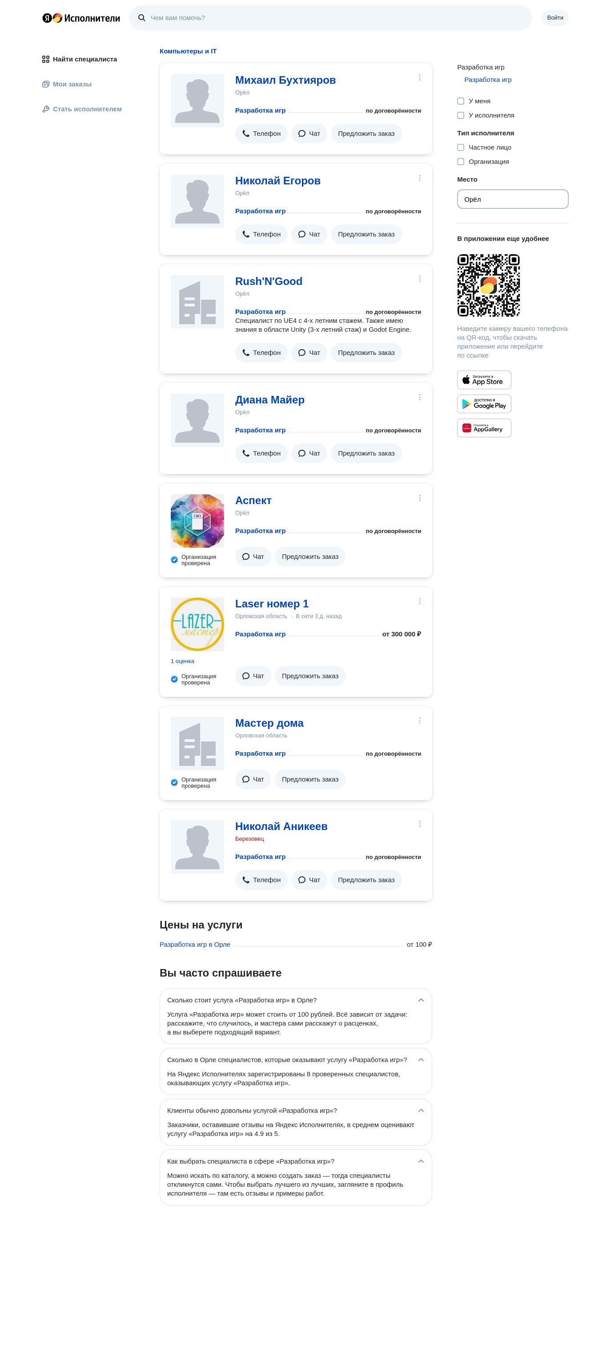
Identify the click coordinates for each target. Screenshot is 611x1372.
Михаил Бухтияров (285, 80)
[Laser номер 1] (197, 624)
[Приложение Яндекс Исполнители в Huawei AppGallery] (484, 428)
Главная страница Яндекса (47, 17)
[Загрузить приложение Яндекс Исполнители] (513, 285)
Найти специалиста (79, 59)
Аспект (253, 500)
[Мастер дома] (197, 743)
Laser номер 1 (272, 604)
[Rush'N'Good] (197, 302)
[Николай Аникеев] (197, 847)
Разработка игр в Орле (195, 944)
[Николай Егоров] (197, 201)
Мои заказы (67, 84)
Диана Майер (270, 400)
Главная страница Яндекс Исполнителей (81, 17)
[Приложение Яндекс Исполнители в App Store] (484, 379)
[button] (261, 133)
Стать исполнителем (82, 109)
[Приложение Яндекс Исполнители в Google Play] (484, 404)
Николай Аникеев (281, 826)
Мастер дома (269, 723)
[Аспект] (197, 521)
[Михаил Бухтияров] (197, 100)
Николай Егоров (278, 181)
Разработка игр (260, 110)
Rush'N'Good (268, 281)
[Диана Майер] (197, 420)
